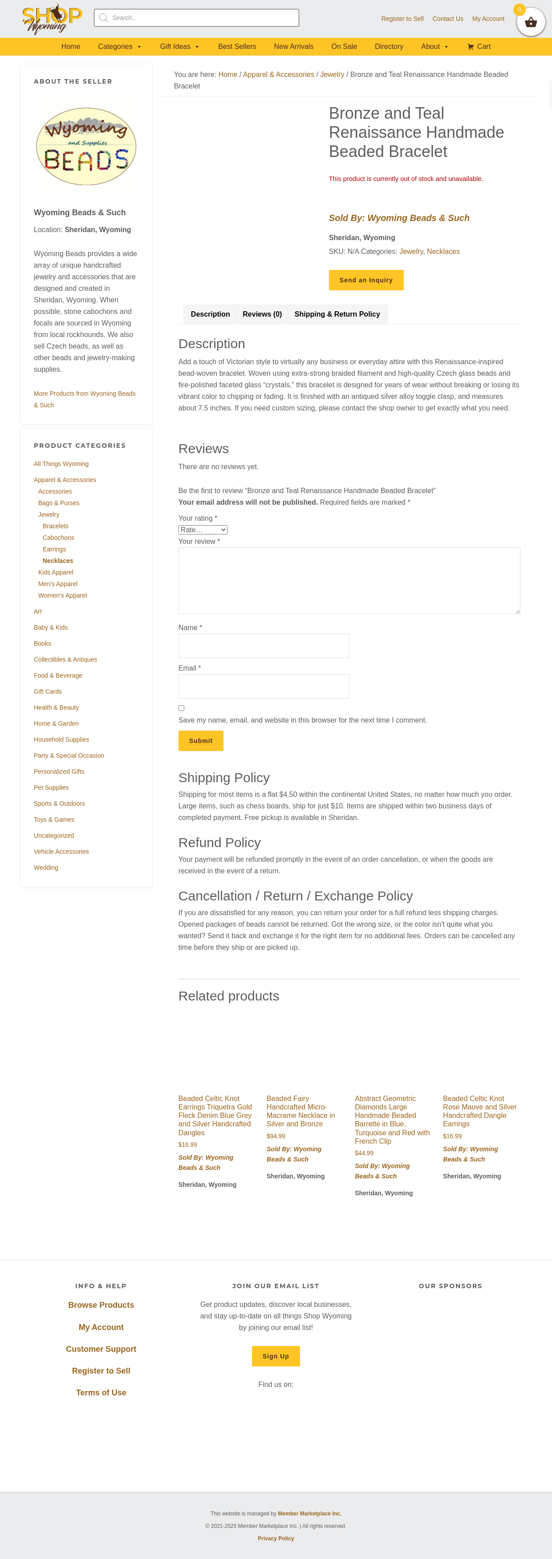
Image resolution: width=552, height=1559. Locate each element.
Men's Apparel (57, 583)
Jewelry (48, 514)
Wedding (46, 867)
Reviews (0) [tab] (262, 314)
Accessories (55, 491)
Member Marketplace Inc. (309, 1514)
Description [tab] (210, 314)
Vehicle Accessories (61, 851)
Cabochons (58, 537)
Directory (389, 46)
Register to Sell (101, 1370)
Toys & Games (54, 819)
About (435, 46)
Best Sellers (237, 46)
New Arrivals (294, 46)
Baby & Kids (51, 627)
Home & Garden (56, 723)
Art (38, 611)
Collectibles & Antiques (65, 659)
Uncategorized (54, 835)
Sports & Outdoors (59, 803)
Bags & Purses (59, 502)
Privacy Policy (276, 1538)
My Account (101, 1327)
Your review (199, 541)
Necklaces (58, 560)
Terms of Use (101, 1392)
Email (190, 668)
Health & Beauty (56, 707)
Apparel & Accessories (65, 479)
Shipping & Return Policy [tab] (337, 314)
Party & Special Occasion (69, 755)
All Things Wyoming (61, 463)
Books (42, 643)
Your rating (198, 518)
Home (71, 46)
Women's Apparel (62, 595)
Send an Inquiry (366, 280)
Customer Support (101, 1349)
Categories (120, 46)
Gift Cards (48, 691)
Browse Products (101, 1305)
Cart (484, 46)
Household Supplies (61, 739)
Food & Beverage (58, 675)
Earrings (54, 549)
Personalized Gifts (59, 771)
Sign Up (276, 1356)
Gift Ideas (180, 46)
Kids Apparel (55, 572)
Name (190, 627)
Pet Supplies (51, 787)
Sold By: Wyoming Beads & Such (399, 218)
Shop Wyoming (53, 19)
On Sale (344, 46)
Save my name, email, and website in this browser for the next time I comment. (303, 720)
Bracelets (56, 526)
